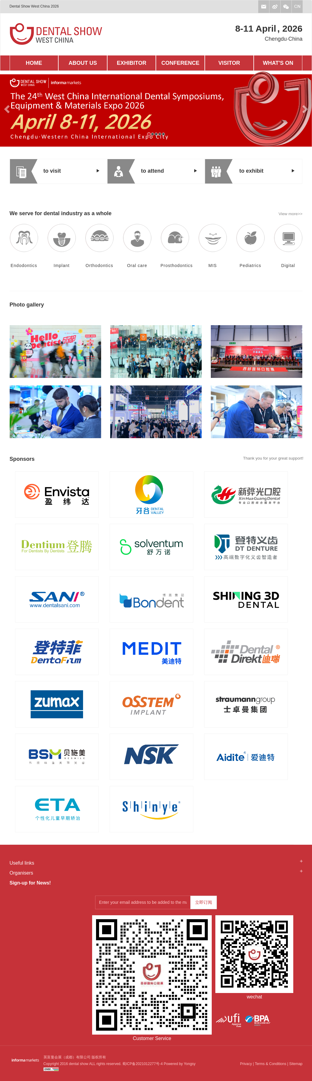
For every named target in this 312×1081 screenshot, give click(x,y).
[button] (23, 109)
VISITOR (229, 63)
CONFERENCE (180, 63)
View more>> (290, 214)
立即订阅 (203, 902)
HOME (34, 63)
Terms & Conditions (270, 1064)
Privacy (246, 1064)
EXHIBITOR (131, 63)
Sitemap (295, 1064)
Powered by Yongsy (179, 1064)
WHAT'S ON (278, 63)
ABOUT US (83, 63)
